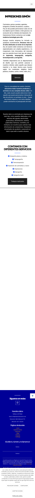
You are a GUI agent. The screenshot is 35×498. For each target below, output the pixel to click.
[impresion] (17, 333)
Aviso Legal (29, 463)
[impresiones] (17, 227)
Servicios (17, 431)
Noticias (18, 435)
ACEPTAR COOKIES (17, 491)
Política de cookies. (17, 495)
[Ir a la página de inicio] (1, 4)
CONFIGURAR (24, 485)
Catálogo (17, 436)
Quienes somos (18, 429)
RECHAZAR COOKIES (12, 485)
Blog (18, 433)
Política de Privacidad (17, 465)
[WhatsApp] (17, 403)
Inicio (17, 428)
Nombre (17, 446)
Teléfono (17, 453)
